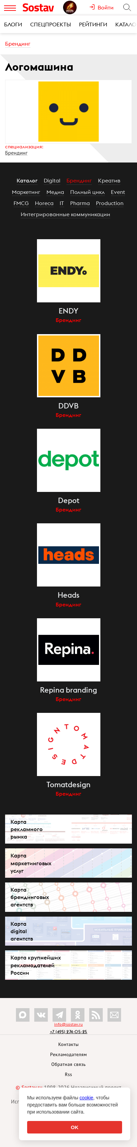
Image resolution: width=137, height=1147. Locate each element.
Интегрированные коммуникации (65, 214)
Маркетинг (26, 192)
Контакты (68, 1044)
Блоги (13, 24)
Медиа (55, 192)
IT (62, 203)
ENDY (68, 311)
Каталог (27, 180)
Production (109, 203)
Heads (68, 595)
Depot (68, 500)
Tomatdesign (68, 784)
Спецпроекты (50, 24)
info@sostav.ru (68, 1024)
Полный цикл (87, 192)
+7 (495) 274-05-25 (68, 1031)
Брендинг (18, 43)
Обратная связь (68, 1064)
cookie (86, 1097)
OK (75, 1127)
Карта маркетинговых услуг (31, 863)
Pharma (80, 203)
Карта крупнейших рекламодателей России (36, 965)
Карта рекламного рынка (27, 829)
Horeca (44, 203)
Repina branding (68, 690)
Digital (52, 180)
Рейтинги (93, 24)
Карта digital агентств (22, 931)
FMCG (21, 203)
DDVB (68, 405)
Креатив (109, 180)
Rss (68, 1074)
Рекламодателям (68, 1054)
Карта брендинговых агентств (30, 897)
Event (118, 192)
